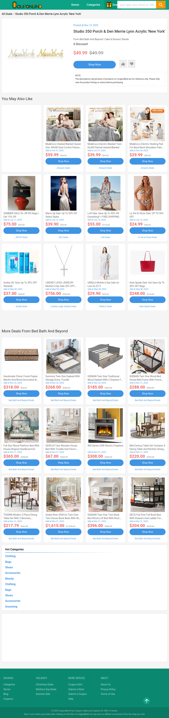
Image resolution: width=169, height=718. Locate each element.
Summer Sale (43, 694)
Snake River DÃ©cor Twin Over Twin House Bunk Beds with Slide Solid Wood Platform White (63, 518)
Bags (8, 561)
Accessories (12, 573)
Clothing (10, 556)
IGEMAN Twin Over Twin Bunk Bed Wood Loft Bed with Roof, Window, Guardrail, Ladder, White (105, 518)
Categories (93, 4)
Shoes (9, 567)
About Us (106, 684)
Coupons (8, 698)
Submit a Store (76, 689)
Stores (75, 4)
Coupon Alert (75, 684)
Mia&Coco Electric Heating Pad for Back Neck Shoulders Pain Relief (146, 147)
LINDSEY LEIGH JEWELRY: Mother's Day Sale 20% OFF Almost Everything (60, 286)
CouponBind (83, 714)
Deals (112, 5)
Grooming (11, 606)
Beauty (9, 578)
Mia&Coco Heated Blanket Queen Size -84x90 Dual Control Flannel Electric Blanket (63, 147)
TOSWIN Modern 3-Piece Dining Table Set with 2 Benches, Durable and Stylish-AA (20, 518)
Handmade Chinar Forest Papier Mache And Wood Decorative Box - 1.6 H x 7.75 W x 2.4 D (21, 380)
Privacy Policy (108, 689)
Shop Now (94, 64)
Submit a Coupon (77, 694)
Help (70, 698)
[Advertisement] (21, 138)
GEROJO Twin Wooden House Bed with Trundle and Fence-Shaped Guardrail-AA (61, 449)
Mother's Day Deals (46, 689)
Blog (5, 694)
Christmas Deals (44, 684)
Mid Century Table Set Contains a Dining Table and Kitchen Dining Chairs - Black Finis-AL (147, 449)
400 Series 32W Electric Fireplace (105, 445)
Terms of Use (108, 694)
